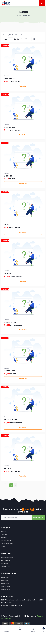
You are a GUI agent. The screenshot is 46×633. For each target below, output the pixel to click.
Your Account (5, 577)
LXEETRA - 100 (9, 78)
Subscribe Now (38, 517)
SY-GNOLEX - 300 (10, 420)
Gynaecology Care (7, 543)
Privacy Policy (5, 560)
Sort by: (16, 39)
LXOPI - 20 (8, 176)
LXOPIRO (7, 273)
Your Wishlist (5, 583)
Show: (5, 39)
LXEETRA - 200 (9, 127)
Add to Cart (23, 86)
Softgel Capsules (6, 540)
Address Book (5, 586)
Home (19, 15)
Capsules (4, 534)
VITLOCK (7, 468)
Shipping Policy (6, 566)
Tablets (3, 532)
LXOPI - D (7, 225)
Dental (3, 546)
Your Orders (5, 580)
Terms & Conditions (7, 557)
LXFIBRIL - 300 (9, 371)
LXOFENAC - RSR (10, 322)
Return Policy (5, 563)
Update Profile (5, 589)
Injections (4, 537)
